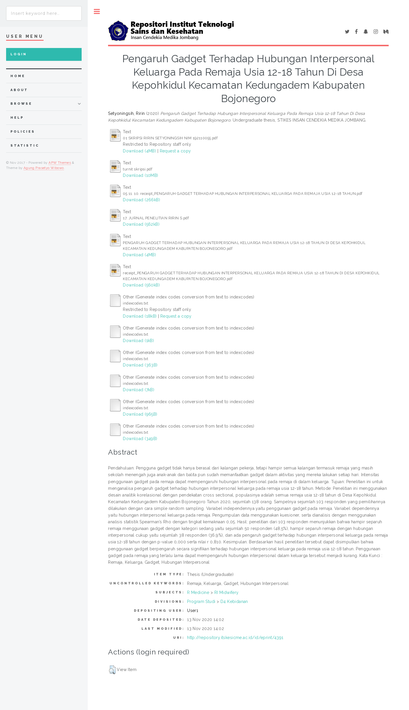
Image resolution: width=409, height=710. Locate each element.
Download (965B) (140, 414)
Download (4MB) (139, 151)
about (19, 90)
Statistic (24, 145)
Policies (22, 132)
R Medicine (198, 592)
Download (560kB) (141, 285)
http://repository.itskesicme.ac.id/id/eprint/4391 (235, 637)
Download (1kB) (138, 340)
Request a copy (175, 151)
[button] (112, 669)
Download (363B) (140, 365)
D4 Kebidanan (234, 601)
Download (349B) (140, 438)
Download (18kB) (140, 316)
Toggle (97, 11)
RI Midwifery (226, 592)
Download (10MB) (140, 175)
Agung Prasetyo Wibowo (44, 168)
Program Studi (201, 601)
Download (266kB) (141, 199)
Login (18, 54)
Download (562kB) (141, 224)
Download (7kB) (138, 389)
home (17, 76)
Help (17, 118)
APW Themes (60, 163)
